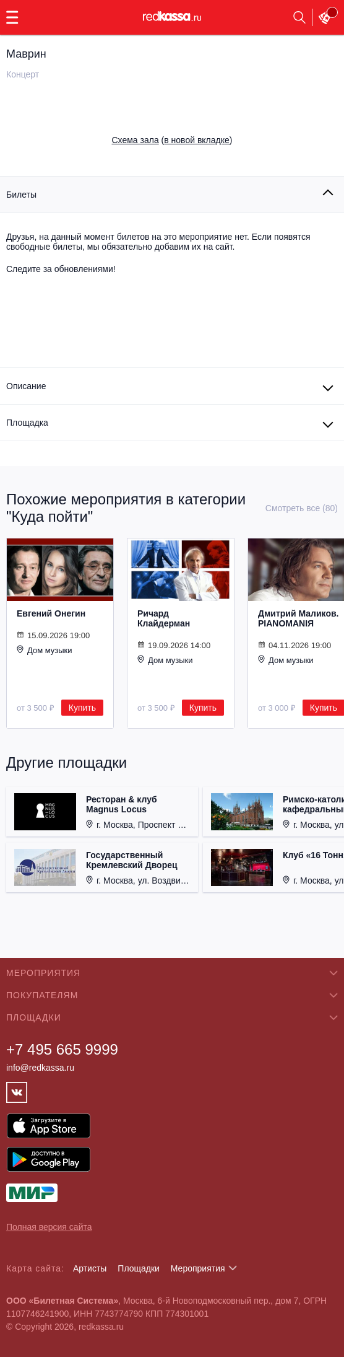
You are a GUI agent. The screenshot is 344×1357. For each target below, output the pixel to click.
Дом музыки (44, 650)
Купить (82, 708)
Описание (26, 386)
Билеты (21, 195)
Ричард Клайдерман (163, 618)
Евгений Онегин (51, 613)
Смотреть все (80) (301, 508)
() (172, 140)
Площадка (27, 423)
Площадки (139, 1268)
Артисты (90, 1268)
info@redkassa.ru (40, 1068)
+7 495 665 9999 (62, 1049)
